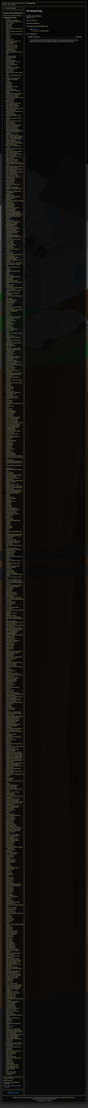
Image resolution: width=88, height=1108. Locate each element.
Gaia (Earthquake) (10, 413)
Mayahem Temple (10, 636)
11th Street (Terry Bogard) (12, 20)
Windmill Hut (9, 1060)
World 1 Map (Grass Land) (12, 1064)
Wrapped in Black (10, 1069)
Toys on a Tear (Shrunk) (11, 983)
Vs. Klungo (9, 1041)
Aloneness (8, 59)
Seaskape (8, 858)
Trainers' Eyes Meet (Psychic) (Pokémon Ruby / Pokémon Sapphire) (13, 989)
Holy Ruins (8, 502)
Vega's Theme (9, 1020)
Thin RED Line (9, 936)
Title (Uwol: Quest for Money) (13, 975)
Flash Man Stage (10, 391)
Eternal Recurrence (10, 353)
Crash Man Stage (10, 256)
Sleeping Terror (9, 874)
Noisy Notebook (10, 690)
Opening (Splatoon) (10, 723)
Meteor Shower (9, 646)
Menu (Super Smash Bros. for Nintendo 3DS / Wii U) (13, 641)
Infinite (8, 524)
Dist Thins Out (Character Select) (14, 307)
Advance (8, 38)
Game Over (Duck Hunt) (12, 421)
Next (9, 4)
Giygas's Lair (9, 442)
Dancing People (9, 278)
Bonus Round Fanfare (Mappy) (13, 212)
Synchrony (8, 921)
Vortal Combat (9, 1040)
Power (7, 776)
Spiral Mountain (10, 895)
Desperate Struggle (10, 301)
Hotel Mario (9, 505)
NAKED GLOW (10, 676)
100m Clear (9, 26)
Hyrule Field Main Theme (12, 513)
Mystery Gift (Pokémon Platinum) (14, 675)
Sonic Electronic (10, 889)
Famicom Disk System (11, 363)
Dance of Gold (9, 275)
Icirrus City (8, 516)
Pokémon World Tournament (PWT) (14, 774)
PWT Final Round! (10, 794)
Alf (7, 54)
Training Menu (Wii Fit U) (12, 991)
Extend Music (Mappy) (11, 360)
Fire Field (8, 385)
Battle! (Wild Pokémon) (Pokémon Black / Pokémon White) (14, 167)
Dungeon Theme (10, 330)
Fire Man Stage (9, 387)
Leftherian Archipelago (11, 573)
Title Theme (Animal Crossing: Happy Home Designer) (13, 962)
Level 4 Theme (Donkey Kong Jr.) (14, 585)
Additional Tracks (12, 1093)
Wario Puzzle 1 (9, 1045)
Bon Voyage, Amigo (11, 209)
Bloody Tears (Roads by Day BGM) (14, 201)
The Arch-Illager (10, 63)
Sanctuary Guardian (10, 850)
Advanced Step (9, 39)
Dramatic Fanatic (10, 323)
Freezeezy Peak (9, 406)
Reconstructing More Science (13, 805)
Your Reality (9, 1074)
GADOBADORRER (11, 411)
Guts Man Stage (10, 473)
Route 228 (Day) (10, 843)
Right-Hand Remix (10, 823)
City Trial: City (9, 242)
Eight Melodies (9, 344)
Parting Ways (9, 735)
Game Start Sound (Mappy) (12, 426)
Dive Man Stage (10, 308)
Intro (7, 530)
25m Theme (9, 24)
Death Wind (9, 294)
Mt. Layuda (9, 669)
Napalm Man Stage (10, 681)
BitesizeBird (45, 31)
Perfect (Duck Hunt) (11, 739)
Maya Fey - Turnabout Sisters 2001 (14, 635)
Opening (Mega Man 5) (11, 721)
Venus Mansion (9, 1026)
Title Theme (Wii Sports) (12, 972)
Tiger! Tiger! (9, 940)
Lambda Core (9, 559)
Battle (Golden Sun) (11, 123)
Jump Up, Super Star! (11, 539)
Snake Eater (9, 881)
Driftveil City (9, 326)
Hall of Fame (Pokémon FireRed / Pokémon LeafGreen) (14, 475)
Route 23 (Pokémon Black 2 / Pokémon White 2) (13, 841)
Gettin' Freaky (9, 438)
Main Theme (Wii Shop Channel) (14, 628)
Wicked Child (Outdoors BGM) (13, 1058)
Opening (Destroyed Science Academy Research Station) (13, 719)
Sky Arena (8, 870)
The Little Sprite (10, 596)
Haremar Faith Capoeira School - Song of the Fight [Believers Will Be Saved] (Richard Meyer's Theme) (14, 492)
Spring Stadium (9, 900)
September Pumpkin (11, 861)
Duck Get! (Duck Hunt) (11, 329)
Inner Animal (9, 527)
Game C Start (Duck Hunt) (12, 418)
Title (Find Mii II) (10, 943)
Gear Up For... (9, 435)
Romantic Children (10, 832)
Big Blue (8, 194)
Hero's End (8, 500)
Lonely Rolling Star (10, 601)
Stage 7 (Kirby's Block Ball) (12, 902)
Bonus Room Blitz (10, 210)
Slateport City (9, 873)
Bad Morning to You (11, 89)
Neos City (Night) (10, 684)
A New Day (9, 686)
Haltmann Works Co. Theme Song (14, 486)
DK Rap (8, 312)
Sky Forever (9, 872)
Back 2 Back (9, 83)
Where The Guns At (10, 1053)
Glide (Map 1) (9, 443)
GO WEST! (9, 446)
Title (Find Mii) (9, 942)
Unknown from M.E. (11, 1009)
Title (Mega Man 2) (10, 945)
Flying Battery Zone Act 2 (12, 398)
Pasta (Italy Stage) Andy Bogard (13, 737)
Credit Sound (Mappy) (11, 258)
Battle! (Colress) (10, 100)
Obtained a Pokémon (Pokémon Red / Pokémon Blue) (13, 700)
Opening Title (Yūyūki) (11, 725)
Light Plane (9, 590)
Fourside (8, 404)
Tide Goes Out (9, 939)
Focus (7, 399)
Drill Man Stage (10, 327)
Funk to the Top (9, 410)
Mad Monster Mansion (11, 613)
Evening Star (9, 355)
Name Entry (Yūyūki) (11, 679)
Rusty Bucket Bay (10, 845)
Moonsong (8, 661)
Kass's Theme (9, 544)
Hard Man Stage (10, 488)
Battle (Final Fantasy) (11, 114)
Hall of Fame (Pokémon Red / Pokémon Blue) (13, 478)
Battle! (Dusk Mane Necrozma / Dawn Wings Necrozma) (13, 103)
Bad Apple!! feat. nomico (12, 86)
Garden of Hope (10, 432)
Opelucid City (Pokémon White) (13, 713)
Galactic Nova (9, 414)
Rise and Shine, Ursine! (11, 826)
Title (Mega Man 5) (10, 947)
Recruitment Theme (10, 810)
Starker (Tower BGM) (11, 907)
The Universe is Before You (12, 1008)
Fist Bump (8, 389)
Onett (7, 710)
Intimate (8, 528)
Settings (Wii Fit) (10, 862)
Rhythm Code (9, 822)
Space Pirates (9, 894)
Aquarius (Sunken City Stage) (13, 61)
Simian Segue (9, 866)
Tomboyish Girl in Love (11, 978)
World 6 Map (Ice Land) (12, 1066)
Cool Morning (9, 246)
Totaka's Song (9, 980)
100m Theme (9, 27)
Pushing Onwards (10, 793)
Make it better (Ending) (11, 632)
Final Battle (9, 371)
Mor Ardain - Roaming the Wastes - (14, 662)
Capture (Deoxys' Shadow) (12, 231)
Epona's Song (9, 352)
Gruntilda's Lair (9, 468)
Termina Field (9, 928)
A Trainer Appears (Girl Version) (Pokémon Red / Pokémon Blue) (13, 985)
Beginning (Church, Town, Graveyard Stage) (12, 178)
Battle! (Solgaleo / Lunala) (12, 134)
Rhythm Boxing (10, 821)
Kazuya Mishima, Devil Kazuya (13, 549)
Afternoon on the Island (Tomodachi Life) (11, 48)
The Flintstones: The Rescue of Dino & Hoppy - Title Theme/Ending (13, 394)
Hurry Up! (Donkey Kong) (12, 509)
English (45, 1100)
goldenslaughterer (10, 449)
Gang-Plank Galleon (11, 429)
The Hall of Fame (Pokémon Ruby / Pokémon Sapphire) (14, 481)
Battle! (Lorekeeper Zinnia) (12, 129)
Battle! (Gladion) (10, 122)
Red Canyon (9, 811)
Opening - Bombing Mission (13, 717)
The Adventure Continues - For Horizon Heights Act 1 (13, 41)
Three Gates (9, 938)
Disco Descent (9, 304)
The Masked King (30, 3)
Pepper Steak (9, 738)
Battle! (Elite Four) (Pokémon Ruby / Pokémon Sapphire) (14, 109)
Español (50, 1100)
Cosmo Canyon (9, 251)
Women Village (9, 1062)
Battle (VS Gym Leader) (12, 161)
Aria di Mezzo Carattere (11, 68)
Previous (5, 4)
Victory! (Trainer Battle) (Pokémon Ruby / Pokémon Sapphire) (14, 1035)
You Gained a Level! (11, 1071)
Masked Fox (36, 31)
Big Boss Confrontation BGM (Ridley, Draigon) (13, 197)
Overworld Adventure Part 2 (12, 730)
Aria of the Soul (10, 70)
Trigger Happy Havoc (11, 996)
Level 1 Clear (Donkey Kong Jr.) (13, 579)
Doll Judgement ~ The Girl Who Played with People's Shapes (13, 317)
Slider (7, 876)
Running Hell (9, 844)
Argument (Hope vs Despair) (13, 67)
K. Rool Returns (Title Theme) (13, 541)
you (7, 1070)
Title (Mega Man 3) (10, 946)
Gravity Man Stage (10, 453)
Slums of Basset (10, 878)
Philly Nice (8, 742)
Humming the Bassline (11, 508)
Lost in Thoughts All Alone (12, 607)
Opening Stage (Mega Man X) (13, 724)
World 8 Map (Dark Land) (12, 1067)
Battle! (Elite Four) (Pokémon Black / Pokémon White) (13, 106)
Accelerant (8, 37)
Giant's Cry (8, 439)
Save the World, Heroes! (12, 852)
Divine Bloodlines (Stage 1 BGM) (14, 309)
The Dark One (9, 286)
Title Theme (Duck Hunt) (12, 967)
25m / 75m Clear (10, 23)
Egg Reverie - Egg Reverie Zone (13, 342)
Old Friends (9, 706)
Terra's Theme (9, 929)
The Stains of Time (10, 903)
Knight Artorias (9, 553)
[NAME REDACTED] (11, 680)
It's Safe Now (9, 538)
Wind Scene (9, 1059)
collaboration (64, 1097)
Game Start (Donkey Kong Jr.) (13, 425)
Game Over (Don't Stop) (12, 420)
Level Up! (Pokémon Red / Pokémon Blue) (12, 587)
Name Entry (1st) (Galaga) (12, 677)
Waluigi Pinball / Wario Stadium (13, 1044)
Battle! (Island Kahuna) (11, 127)
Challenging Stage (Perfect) (12, 235)
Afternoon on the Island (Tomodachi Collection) (11, 46)
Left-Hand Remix (10, 571)
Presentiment (9, 779)
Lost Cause (8, 606)
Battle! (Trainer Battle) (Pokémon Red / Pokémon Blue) (14, 154)
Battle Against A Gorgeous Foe (13, 94)
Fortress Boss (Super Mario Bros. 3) (14, 403)
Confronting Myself (10, 245)
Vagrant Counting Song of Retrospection (12, 1011)
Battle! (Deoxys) (10, 101)
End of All (8, 347)
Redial (7, 812)
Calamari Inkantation (11, 229)
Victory (8, 1027)
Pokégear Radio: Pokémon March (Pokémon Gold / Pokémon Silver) (14, 758)
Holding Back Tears (10, 501)
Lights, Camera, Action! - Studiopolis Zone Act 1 (12, 594)
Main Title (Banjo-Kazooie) (12, 630)
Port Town (8, 775)
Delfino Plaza (9, 298)
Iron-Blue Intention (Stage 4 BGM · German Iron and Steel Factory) (14, 535)
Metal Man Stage (10, 643)
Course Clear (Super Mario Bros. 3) (14, 254)
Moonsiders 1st (9, 659)
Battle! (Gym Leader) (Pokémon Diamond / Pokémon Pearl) (13, 125)
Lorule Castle (9, 604)
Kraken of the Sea (10, 555)
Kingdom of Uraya (10, 552)
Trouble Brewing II (10, 997)
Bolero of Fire (9, 202)
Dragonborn (9, 322)
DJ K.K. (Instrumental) (11, 311)
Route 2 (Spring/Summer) (12, 836)
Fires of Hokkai (9, 388)
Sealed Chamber (10, 856)
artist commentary (34, 23)
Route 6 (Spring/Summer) (12, 838)
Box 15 (8, 218)
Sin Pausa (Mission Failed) (12, 867)
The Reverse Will (10, 819)
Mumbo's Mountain (10, 670)
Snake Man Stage (10, 883)
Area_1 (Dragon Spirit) (11, 64)
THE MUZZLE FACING (12, 673)
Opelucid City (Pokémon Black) (13, 712)
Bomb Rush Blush (10, 205)
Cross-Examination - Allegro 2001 (14, 263)
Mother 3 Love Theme (11, 665)
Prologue (8, 783)
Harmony (8, 495)
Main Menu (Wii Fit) (11, 615)
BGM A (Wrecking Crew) (12, 187)
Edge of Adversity (10, 336)
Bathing (8, 92)
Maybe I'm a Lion (10, 637)
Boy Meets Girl (9, 220)
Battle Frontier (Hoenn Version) (13, 121)
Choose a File (9, 238)
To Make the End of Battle (12, 976)
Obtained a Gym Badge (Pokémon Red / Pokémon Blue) (14, 697)
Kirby (29, 16)
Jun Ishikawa (37, 16)
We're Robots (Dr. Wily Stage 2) (13, 1051)
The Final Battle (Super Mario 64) (14, 373)
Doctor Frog (9, 314)
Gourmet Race (9, 451)
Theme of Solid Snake (11, 934)
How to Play (9, 506)
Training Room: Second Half (13, 993)
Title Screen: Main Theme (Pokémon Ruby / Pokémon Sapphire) (12, 950)
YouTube (34, 20)
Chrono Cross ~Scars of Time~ (13, 239)
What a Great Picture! (11, 1052)
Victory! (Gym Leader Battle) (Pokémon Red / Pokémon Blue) (13, 1029)
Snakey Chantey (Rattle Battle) (13, 884)
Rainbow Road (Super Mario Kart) (14, 796)
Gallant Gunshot (10, 415)
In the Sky (8, 523)
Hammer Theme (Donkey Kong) (13, 487)
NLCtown (8, 688)
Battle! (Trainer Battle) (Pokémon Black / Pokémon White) (14, 152)
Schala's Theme (9, 855)
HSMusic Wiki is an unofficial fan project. (22, 1097)
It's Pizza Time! (9, 537)
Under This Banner (10, 1004)
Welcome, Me (9, 1049)
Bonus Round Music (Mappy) (13, 213)
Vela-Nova (8, 1022)
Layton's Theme (10, 570)
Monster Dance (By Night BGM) (14, 657)
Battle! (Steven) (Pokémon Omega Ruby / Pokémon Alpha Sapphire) (14, 136)
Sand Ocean (9, 851)
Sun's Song (8, 917)
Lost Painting (9, 608)
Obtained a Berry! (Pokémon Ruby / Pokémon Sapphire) (14, 695)
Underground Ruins (10, 1005)
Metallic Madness (10, 644)
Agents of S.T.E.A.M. (11, 50)
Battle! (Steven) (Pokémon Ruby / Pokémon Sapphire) (14, 139)
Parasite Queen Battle (11, 734)
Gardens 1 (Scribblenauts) (12, 433)
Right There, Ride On (11, 825)
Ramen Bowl (9, 797)
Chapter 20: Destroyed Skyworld (13, 236)
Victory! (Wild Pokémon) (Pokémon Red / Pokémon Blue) (13, 1038)
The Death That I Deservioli (12, 293)
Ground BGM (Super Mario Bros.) (14, 461)
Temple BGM (9, 927)
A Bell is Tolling (10, 181)
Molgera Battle (9, 655)
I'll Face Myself (9, 519)
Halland (8, 483)
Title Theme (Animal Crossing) (13, 960)
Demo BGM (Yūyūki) (11, 300)
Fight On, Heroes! (10, 369)
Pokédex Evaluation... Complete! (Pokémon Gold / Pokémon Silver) (14, 752)
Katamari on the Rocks (11, 548)
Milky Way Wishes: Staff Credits (14, 651)
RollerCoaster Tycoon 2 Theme (13, 829)
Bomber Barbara (10, 206)
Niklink (30, 36)
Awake (7, 81)
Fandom (35, 29)
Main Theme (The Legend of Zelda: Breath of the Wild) (14, 623)
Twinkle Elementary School (12, 1001)
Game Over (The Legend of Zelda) (14, 422)
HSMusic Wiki (6, 3)
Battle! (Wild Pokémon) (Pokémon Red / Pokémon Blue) (14, 170)
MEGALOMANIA (10, 639)
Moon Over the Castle (11, 658)
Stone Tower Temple (11, 912)
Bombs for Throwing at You (12, 207)
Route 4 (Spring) (10, 837)
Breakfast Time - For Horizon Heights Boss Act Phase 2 (13, 222)
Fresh (7, 407)
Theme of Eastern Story (11, 932)
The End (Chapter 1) (11, 345)
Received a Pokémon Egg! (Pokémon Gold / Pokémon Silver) (14, 801)
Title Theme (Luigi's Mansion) (13, 971)
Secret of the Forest (10, 859)
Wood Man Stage (10, 1063)
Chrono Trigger (9, 240)
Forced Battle (9, 400)
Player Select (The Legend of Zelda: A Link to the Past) (14, 747)
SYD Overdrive (9, 920)
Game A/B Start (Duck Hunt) (13, 417)
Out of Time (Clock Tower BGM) (14, 728)
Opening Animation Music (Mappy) (14, 716)
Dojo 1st (8, 315)
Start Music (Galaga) (11, 909)
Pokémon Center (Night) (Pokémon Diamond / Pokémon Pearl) (14, 763)
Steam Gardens (9, 910)
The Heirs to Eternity (11, 498)
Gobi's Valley (9, 447)
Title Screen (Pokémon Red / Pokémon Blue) (13, 956)
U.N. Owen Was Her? (11, 1002)
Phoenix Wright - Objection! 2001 (14, 743)
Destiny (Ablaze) (10, 302)
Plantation (8, 745)
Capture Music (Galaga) (11, 232)
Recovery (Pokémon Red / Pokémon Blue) (12, 807)
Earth (7, 331)
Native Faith (9, 683)
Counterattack (9, 253)
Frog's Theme (9, 409)
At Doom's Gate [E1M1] (12, 79)
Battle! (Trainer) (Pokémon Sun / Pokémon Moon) (14, 157)
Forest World (9, 402)
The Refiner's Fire (10, 814)
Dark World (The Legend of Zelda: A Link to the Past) (14, 288)
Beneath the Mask (10, 183)
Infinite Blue (9, 526)
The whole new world (11, 1056)
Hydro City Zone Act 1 (11, 511)
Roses (7, 833)
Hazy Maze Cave (10, 497)
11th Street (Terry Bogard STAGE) (14, 21)
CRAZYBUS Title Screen (12, 257)
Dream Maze (9, 325)
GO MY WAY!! (9, 444)
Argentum (8, 65)
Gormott (8, 450)
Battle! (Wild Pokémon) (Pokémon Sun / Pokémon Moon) (14, 172)
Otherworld (9, 727)
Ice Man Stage (9, 515)
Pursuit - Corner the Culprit (12, 792)
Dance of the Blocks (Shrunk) (13, 276)
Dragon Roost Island (11, 320)
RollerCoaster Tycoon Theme (13, 830)
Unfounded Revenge (11, 1007)
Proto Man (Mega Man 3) (12, 785)
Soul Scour (8, 892)
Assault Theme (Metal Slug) (12, 78)
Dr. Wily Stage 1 (10, 319)
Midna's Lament (10, 647)
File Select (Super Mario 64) (13, 370)
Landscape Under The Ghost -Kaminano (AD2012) (13, 566)
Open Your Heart (10, 714)
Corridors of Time (10, 247)
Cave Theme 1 (9, 234)
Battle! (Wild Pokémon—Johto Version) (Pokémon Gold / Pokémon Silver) (14, 164)
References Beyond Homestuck (18, 3)
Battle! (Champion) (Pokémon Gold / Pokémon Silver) (14, 98)
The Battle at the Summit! (12, 96)
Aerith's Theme (9, 43)
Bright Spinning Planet (11, 224)
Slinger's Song (9, 877)
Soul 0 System (9, 891)
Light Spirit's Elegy (10, 592)
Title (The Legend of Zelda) (12, 958)
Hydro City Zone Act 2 (11, 512)
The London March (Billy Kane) (13, 597)
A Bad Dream (9, 88)
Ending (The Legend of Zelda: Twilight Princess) (13, 350)
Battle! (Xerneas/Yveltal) (12, 174)
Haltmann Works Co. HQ (12, 484)
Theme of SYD (9, 935)
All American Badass (11, 56)
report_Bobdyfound (10, 818)
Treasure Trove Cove (11, 994)
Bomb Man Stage (10, 203)
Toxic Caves (9, 982)
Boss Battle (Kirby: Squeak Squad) (14, 214)
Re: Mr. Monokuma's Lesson (13, 799)
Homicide (8, 504)
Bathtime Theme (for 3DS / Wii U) (14, 93)
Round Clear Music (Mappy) (13, 834)
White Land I (9, 1055)
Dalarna (8, 274)
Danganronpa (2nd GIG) (12, 280)
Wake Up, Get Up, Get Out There (14, 1042)
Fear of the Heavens (10, 367)
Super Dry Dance (10, 918)
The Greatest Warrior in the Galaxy (14, 455)
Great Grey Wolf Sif (11, 454)
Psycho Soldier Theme (11, 786)
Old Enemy (8, 705)
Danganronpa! (9, 279)
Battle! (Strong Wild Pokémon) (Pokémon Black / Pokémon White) (14, 142)
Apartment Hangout (10, 60)
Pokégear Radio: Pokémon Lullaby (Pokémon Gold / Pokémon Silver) (14, 755)
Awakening (8, 82)
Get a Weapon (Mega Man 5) (13, 436)
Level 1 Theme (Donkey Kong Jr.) (14, 581)
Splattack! (8, 899)
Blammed (8, 199)
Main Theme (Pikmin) (11, 621)
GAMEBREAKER (10, 428)
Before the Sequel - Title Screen (13, 176)
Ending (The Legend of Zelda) (13, 348)
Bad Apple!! (9, 85)
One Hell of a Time (10, 709)
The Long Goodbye (10, 603)
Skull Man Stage (10, 869)
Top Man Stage (9, 979)
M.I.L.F (8, 650)
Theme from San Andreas (12, 931)
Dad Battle (8, 269)
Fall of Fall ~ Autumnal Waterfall (14, 362)
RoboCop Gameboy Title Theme (13, 827)
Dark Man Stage (10, 285)
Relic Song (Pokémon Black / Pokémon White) (13, 816)
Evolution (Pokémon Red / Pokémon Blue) (12, 358)
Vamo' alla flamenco (11, 1013)
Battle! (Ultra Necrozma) (12, 159)
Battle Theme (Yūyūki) (11, 144)
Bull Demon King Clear (11, 227)
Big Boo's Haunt (10, 195)
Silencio (8, 863)
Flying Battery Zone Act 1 (12, 396)
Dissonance (9, 305)
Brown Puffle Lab (10, 225)
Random (13, 4)
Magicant (8, 614)
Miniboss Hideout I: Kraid (12, 652)
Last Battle (8, 568)
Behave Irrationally (10, 180)
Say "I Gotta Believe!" (11, 854)
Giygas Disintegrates (11, 440)
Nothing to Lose (10, 691)
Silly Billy (8, 865)
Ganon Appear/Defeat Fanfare (13, 431)
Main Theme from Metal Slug (13, 617)
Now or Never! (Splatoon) (12, 692)
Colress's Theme (10, 243)
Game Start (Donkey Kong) (12, 424)
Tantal (7, 923)
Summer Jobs (9, 916)
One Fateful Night (10, 708)
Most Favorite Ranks (11, 663)
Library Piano (9, 589)
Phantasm (8, 741)
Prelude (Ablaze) (10, 778)
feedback (72, 1097)
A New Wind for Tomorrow (12, 687)
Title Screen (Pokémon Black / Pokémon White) (13, 954)
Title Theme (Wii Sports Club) (13, 974)
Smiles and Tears (10, 880)
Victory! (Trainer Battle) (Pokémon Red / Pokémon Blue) (14, 1032)
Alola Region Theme (11, 57)
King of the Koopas (10, 551)
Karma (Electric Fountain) (12, 542)
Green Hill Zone (10, 460)
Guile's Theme (9, 472)
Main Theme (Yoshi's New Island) (14, 629)
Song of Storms (9, 888)
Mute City (8, 672)
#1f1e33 (8, 19)
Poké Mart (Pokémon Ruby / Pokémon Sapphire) (13, 750)
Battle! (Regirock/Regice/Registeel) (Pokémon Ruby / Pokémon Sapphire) (14, 132)
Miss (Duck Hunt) (10, 654)
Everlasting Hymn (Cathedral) (13, 356)
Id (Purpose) (9, 517)
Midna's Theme (9, 648)
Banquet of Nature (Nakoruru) (13, 90)
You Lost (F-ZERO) (11, 1073)
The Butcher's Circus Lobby (12, 228)
